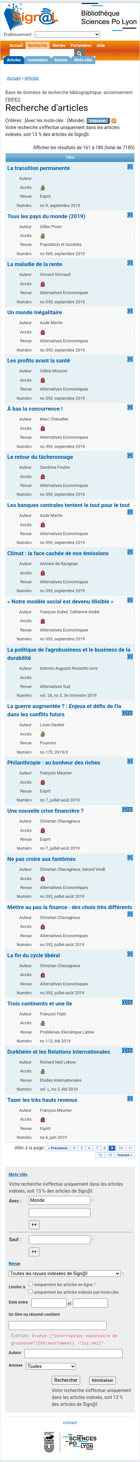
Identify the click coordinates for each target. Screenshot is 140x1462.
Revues (61, 60)
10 (121, 1148)
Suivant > (124, 1155)
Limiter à (17, 1286)
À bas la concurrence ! (35, 408)
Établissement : (19, 34)
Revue (14, 1263)
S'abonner (98, 121)
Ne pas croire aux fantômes (41, 859)
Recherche (37, 45)
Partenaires (81, 45)
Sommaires (37, 60)
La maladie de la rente (34, 264)
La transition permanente (38, 168)
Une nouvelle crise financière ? (45, 810)
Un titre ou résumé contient (34, 1314)
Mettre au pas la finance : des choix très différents (69, 907)
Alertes (58, 45)
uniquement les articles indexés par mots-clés (76, 1292)
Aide (101, 45)
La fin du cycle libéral (33, 955)
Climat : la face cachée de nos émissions (58, 553)
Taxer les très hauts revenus (42, 1100)
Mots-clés (83, 60)
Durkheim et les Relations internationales (58, 1051)
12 (100, 1155)
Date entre (18, 1302)
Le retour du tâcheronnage (40, 457)
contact (70, 1422)
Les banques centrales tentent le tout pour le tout (68, 505)
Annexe (16, 1365)
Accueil (16, 45)
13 (110, 1155)
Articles (14, 60)
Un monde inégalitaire (34, 312)
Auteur (15, 1352)
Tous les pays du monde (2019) (46, 216)
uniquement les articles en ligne (63, 1284)
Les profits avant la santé (38, 360)
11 (130, 1148)
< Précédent (58, 1148)
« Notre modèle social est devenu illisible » (60, 601)
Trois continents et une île (39, 1003)
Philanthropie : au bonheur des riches (53, 762)
